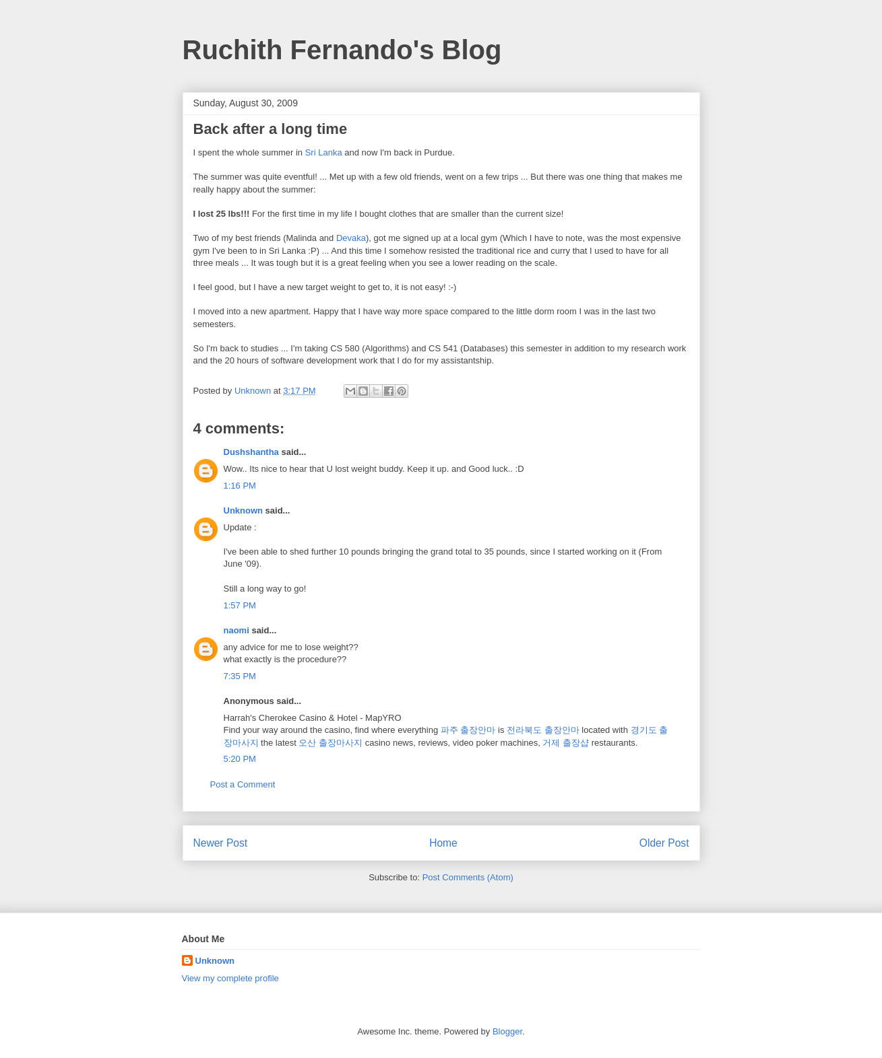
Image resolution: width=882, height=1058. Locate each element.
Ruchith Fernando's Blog (342, 50)
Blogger (507, 1031)
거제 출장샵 (565, 743)
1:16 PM (240, 486)
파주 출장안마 (468, 730)
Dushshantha (251, 452)
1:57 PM (240, 605)
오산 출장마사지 (330, 743)
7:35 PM (240, 676)
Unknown (243, 510)
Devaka (351, 238)
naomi (236, 630)
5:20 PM (240, 759)
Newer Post (220, 843)
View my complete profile (230, 978)
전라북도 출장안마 (543, 730)
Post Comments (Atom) (467, 877)
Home (443, 843)
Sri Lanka (323, 152)
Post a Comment (243, 784)
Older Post (664, 843)
